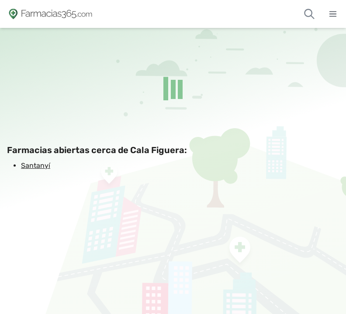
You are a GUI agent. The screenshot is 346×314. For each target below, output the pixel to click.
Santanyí (35, 165)
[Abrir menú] (333, 14)
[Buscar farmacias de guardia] (309, 14)
